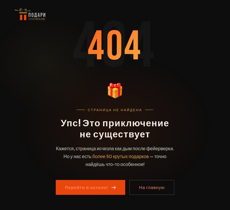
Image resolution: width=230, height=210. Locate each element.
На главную (152, 187)
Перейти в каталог (90, 187)
